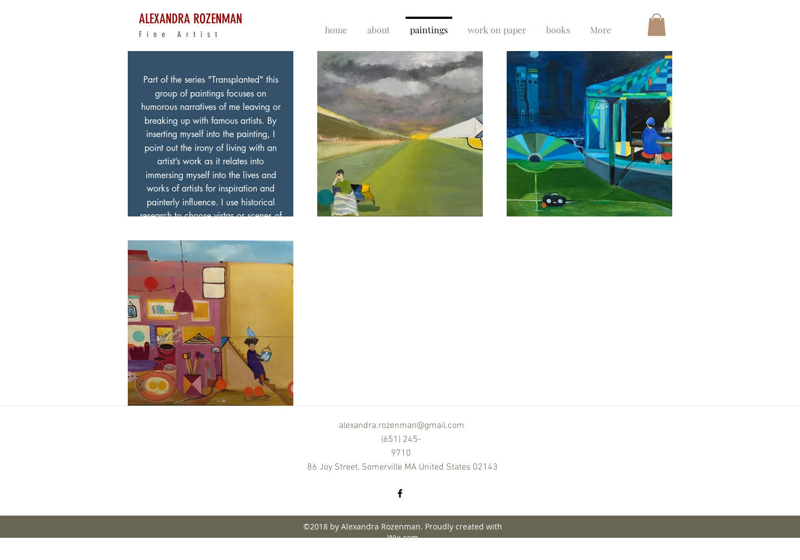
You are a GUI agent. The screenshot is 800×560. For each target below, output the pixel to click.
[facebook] (400, 493)
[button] (656, 24)
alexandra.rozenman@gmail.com (401, 425)
